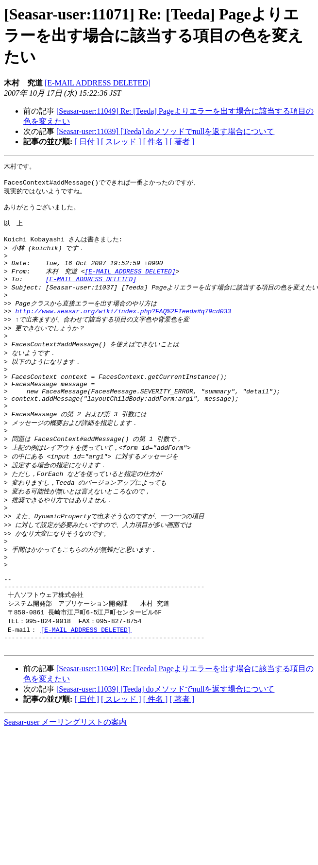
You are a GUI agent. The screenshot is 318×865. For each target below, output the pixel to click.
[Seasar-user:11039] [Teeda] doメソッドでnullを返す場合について (165, 131)
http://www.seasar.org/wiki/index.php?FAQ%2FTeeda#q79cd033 (123, 328)
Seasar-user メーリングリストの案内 (65, 776)
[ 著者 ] (181, 141)
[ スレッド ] (121, 141)
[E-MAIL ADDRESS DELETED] (98, 83)
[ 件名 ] (155, 141)
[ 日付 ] (86, 141)
